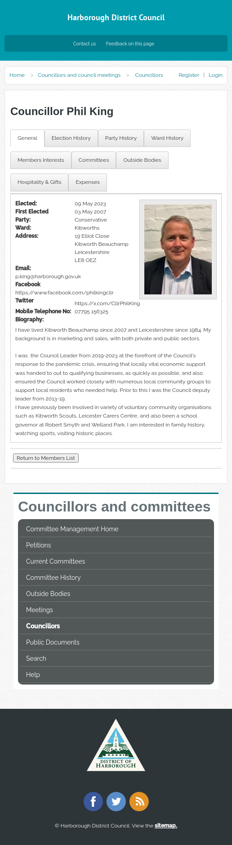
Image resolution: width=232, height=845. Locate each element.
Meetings (39, 610)
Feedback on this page (130, 43)
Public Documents (53, 642)
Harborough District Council (116, 17)
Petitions (38, 545)
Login (216, 75)
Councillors (43, 626)
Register (188, 75)
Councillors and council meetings (79, 75)
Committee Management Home (72, 529)
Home (17, 75)
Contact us (84, 43)
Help (33, 674)
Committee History (53, 577)
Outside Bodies (48, 593)
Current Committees (55, 561)
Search (36, 658)
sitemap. (166, 826)
